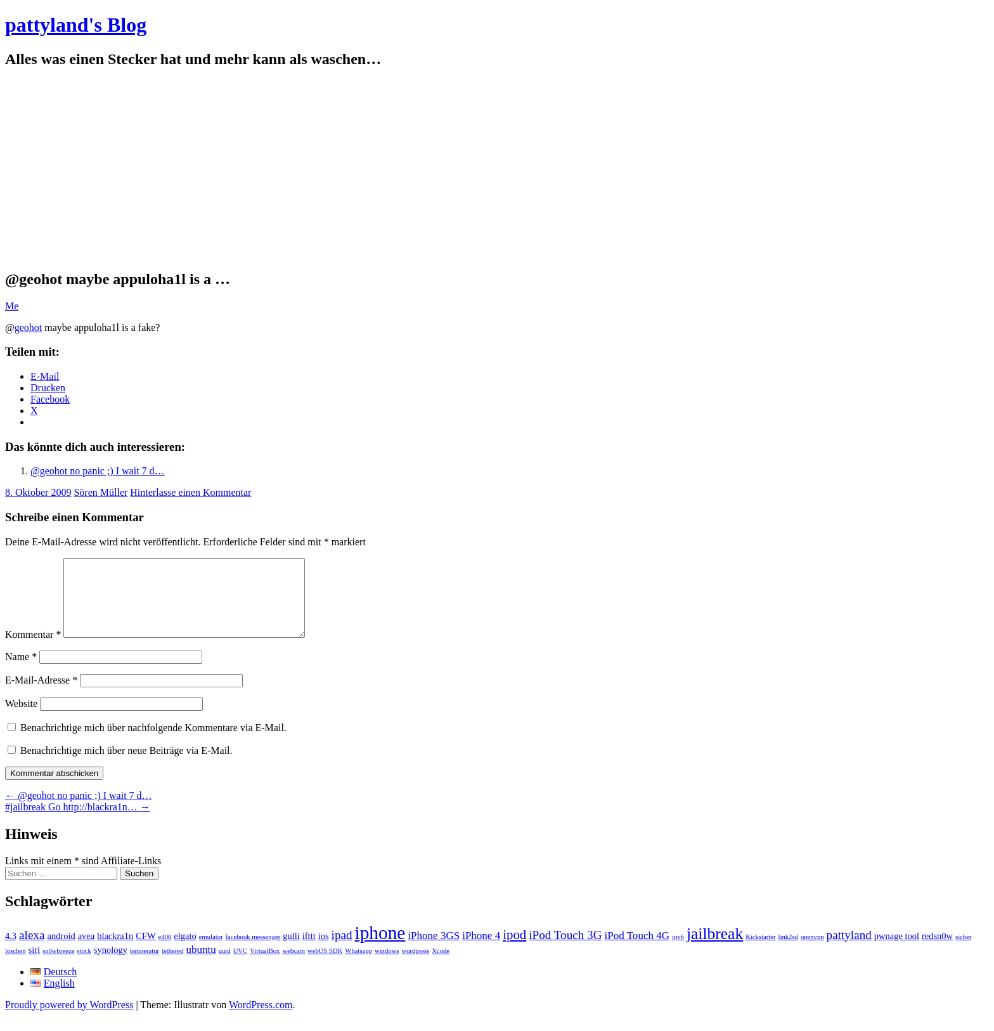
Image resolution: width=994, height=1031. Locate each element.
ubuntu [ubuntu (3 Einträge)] (201, 965)
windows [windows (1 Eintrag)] (387, 966)
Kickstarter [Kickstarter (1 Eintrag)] (760, 952)
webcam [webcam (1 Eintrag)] (293, 966)
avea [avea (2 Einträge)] (86, 951)
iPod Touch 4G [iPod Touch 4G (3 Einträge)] (637, 951)
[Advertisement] (497, 169)
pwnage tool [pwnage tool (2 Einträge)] (896, 951)
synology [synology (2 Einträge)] (110, 965)
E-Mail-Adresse (41, 695)
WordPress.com (260, 1020)
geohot (28, 327)
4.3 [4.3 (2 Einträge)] (10, 951)
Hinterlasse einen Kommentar (190, 492)
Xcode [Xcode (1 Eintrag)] (440, 966)
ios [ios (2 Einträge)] (323, 951)
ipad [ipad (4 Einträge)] (342, 950)
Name (21, 671)
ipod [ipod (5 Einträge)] (514, 949)
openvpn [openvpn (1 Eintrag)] (812, 952)
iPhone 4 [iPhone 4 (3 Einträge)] (481, 951)
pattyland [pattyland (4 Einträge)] (849, 950)
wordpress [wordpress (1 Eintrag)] (415, 966)
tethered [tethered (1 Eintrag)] (172, 966)
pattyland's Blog (75, 24)
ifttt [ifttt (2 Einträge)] (309, 951)
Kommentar (33, 649)
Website (21, 718)
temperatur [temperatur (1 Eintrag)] (144, 966)
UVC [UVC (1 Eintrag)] (240, 966)
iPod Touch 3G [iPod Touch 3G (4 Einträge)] (565, 950)
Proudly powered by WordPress (69, 1020)
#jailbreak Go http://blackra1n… (77, 822)
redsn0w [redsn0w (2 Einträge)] (937, 951)
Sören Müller (100, 492)
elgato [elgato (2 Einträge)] (185, 951)
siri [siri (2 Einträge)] (35, 965)
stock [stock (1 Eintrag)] (84, 966)
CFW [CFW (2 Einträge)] (145, 951)
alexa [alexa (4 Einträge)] (31, 950)
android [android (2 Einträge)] (61, 951)
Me (11, 306)
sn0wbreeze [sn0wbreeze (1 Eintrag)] (58, 966)
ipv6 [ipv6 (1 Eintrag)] (678, 952)
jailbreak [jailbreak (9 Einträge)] (715, 949)
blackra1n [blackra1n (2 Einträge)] (115, 951)
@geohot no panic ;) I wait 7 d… (97, 470)
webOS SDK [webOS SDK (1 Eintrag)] (324, 966)
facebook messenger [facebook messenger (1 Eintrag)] (253, 952)
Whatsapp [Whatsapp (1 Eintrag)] (358, 966)
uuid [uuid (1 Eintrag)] (225, 966)
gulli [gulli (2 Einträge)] (291, 951)
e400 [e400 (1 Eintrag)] (165, 952)
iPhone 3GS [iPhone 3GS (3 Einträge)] (434, 951)
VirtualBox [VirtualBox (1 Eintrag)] (265, 966)
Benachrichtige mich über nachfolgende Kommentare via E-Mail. (153, 742)
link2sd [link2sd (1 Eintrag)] (788, 952)
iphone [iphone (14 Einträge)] (380, 948)
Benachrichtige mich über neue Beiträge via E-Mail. (126, 765)
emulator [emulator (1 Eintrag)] (211, 952)
